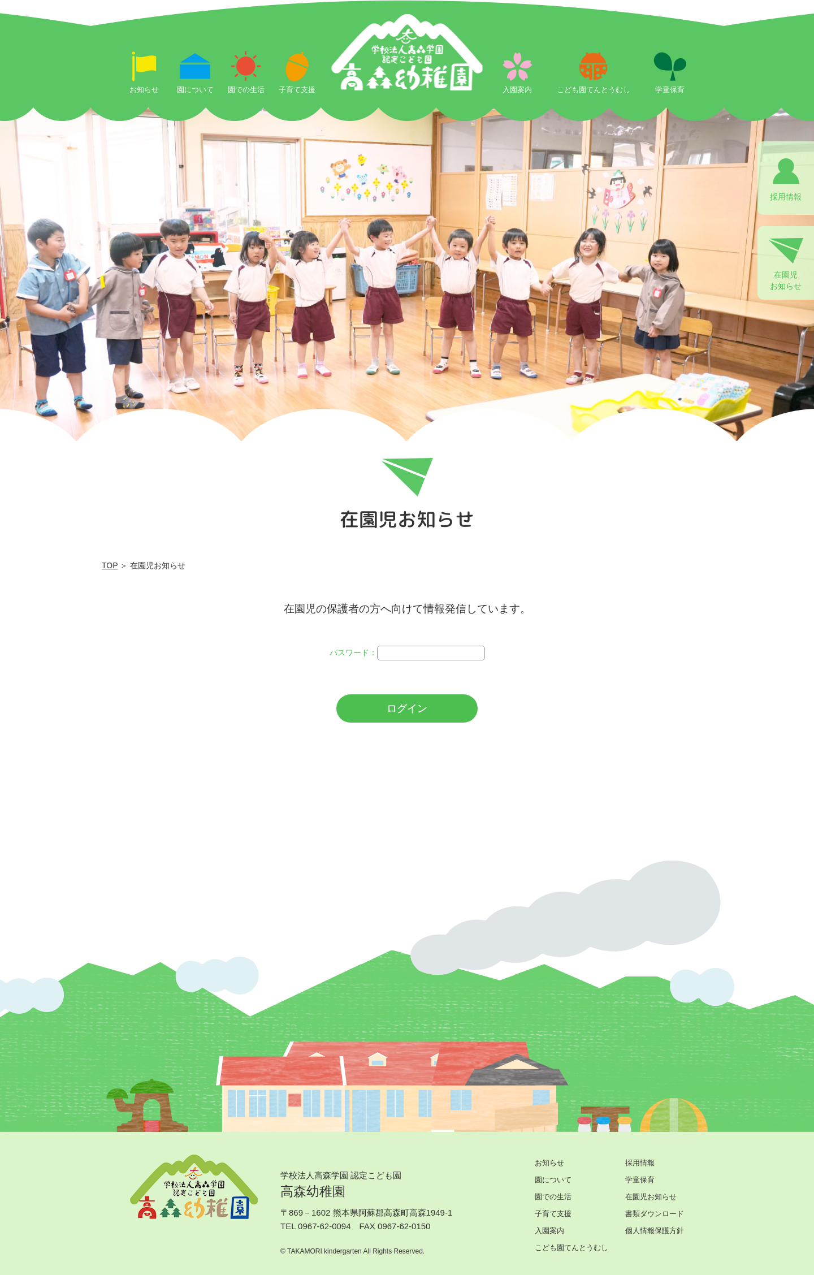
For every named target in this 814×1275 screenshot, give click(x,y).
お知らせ (549, 1163)
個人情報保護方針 (654, 1230)
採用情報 (640, 1163)
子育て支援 (553, 1213)
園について (553, 1179)
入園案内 (549, 1230)
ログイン (407, 708)
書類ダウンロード (654, 1213)
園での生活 (553, 1196)
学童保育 (640, 1179)
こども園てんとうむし (571, 1247)
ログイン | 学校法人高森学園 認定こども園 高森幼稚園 (407, 80)
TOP (110, 565)
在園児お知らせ (651, 1196)
